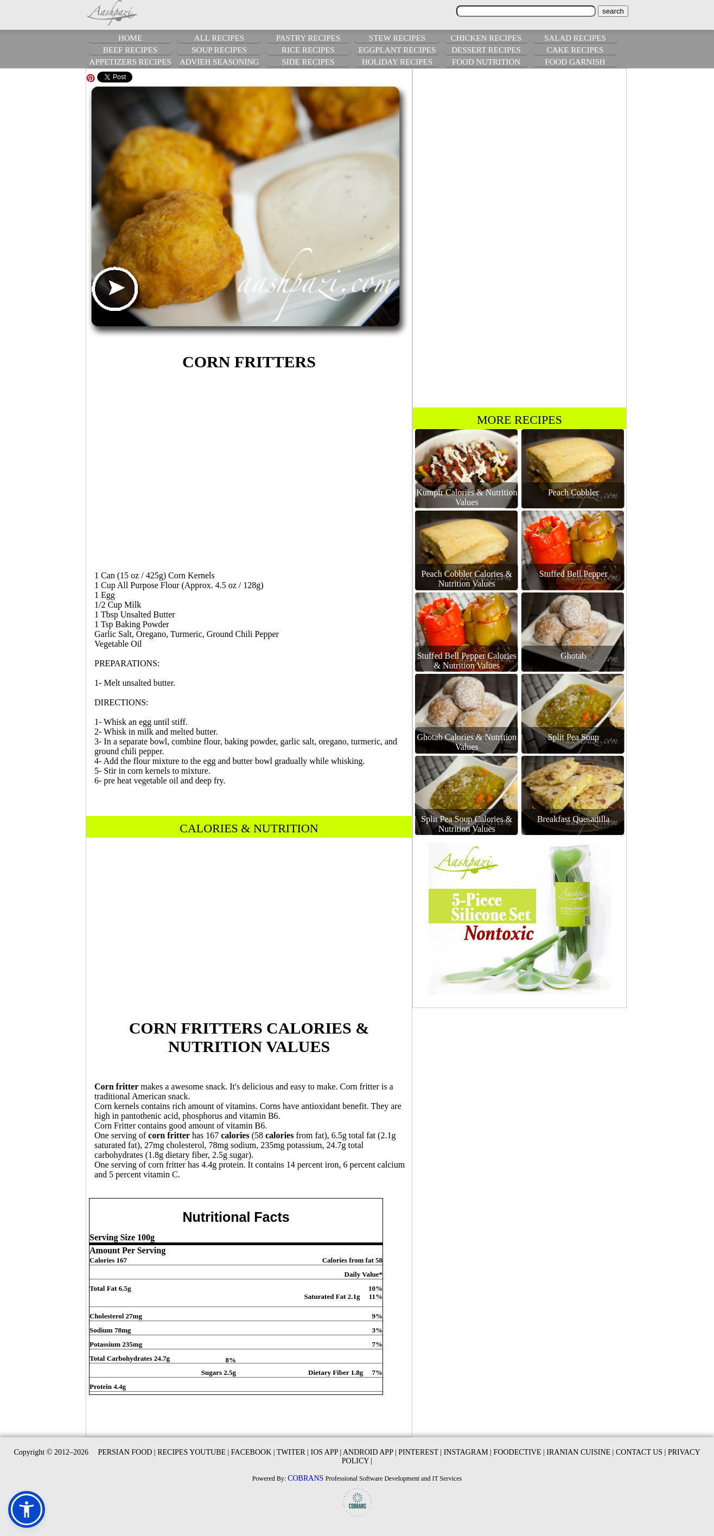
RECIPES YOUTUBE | (193, 1452)
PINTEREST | (420, 1452)
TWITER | (293, 1452)
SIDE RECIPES (308, 62)
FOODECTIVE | (519, 1452)
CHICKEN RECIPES (486, 38)
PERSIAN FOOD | (126, 1452)
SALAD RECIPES (575, 38)
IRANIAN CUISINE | (580, 1452)
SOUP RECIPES (219, 50)
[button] (26, 1509)
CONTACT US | (641, 1452)
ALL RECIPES (219, 38)
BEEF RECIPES (130, 50)
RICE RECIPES (308, 50)
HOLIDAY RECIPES (397, 62)
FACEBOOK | (253, 1452)
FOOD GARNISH (575, 62)
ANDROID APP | (370, 1452)
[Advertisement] (249, 469)
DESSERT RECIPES (486, 50)
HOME (130, 38)
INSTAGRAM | (468, 1452)
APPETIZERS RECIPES (130, 62)
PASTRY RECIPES (308, 38)
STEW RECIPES (397, 38)
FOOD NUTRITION (486, 62)
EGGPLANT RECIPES (397, 50)
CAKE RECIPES (575, 50)
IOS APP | (325, 1452)
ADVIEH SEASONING (219, 62)
